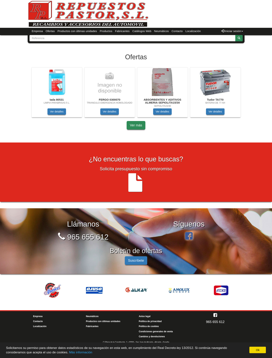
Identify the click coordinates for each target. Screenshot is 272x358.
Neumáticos (161, 31)
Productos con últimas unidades (77, 31)
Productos (106, 31)
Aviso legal (145, 316)
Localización (193, 31)
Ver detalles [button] (56, 111)
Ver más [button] (136, 125)
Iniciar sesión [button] (232, 31)
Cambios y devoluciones (152, 336)
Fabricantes (122, 31)
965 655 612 (83, 237)
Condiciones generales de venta (156, 331)
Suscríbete (136, 260)
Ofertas (50, 31)
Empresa (37, 31)
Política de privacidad (150, 321)
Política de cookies (149, 326)
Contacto (177, 31)
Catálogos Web (141, 31)
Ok (257, 350)
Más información (80, 352)
